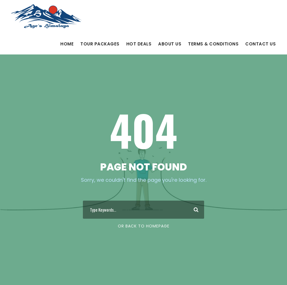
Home (67, 44)
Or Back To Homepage (143, 226)
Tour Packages (100, 44)
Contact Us (260, 44)
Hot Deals (139, 44)
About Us (169, 44)
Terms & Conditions (213, 44)
